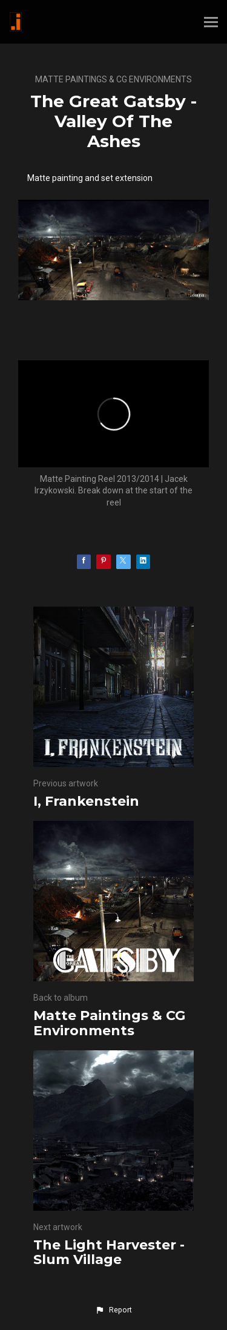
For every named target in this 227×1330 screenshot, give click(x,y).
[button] (113, 1310)
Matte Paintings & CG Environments (113, 79)
